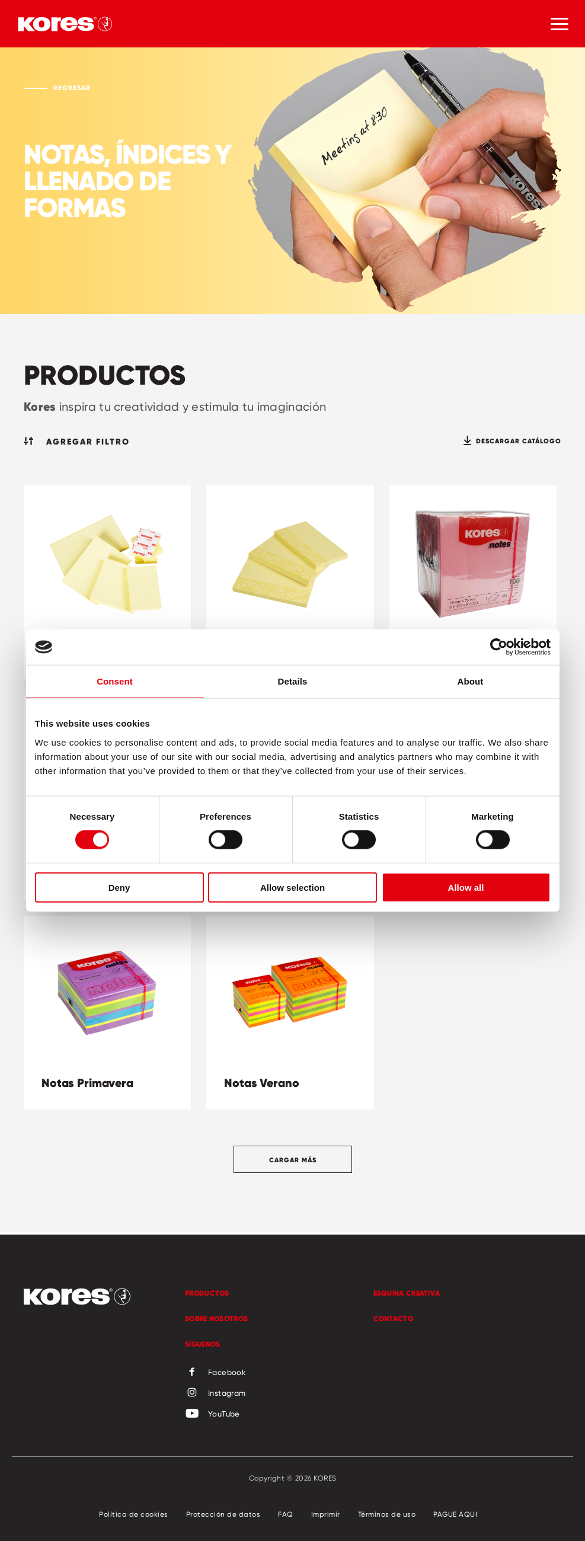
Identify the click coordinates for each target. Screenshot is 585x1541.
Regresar (72, 88)
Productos (207, 1293)
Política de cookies (133, 1514)
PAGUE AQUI (455, 1514)
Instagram (215, 1393)
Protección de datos (223, 1514)
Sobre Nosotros (216, 1318)
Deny (119, 887)
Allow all (466, 887)
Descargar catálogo (512, 441)
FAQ (285, 1514)
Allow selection (292, 887)
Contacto (393, 1318)
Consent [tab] (115, 681)
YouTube (212, 1414)
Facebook (215, 1372)
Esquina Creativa (406, 1293)
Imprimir (325, 1514)
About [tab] (471, 681)
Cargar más (293, 1160)
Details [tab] (293, 681)
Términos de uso (387, 1514)
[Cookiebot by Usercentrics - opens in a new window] (499, 647)
